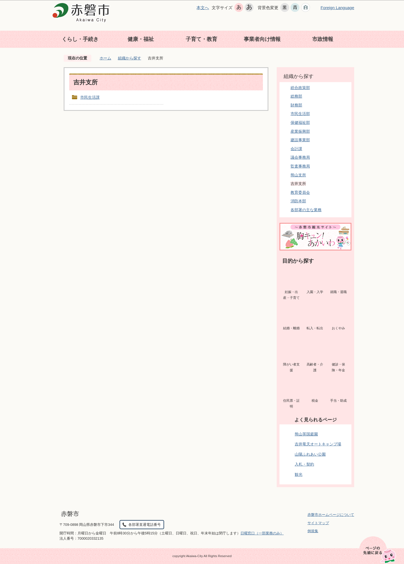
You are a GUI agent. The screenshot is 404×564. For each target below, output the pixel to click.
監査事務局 (300, 166)
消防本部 (298, 201)
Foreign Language (337, 7)
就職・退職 (338, 292)
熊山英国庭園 (306, 434)
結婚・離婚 (291, 328)
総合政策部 (300, 87)
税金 (315, 400)
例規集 (312, 531)
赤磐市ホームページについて (330, 515)
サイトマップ (318, 523)
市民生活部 (300, 113)
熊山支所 (298, 175)
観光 (298, 474)
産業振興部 (300, 131)
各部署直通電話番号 (144, 525)
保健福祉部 (300, 122)
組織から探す (129, 58)
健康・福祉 (141, 39)
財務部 (296, 105)
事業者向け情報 (262, 39)
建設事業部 (300, 140)
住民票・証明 (291, 403)
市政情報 (322, 39)
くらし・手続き (80, 39)
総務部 (296, 96)
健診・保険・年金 (338, 367)
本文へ (202, 7)
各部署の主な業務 (306, 210)
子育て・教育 (201, 39)
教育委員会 (300, 192)
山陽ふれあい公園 (310, 454)
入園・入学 (315, 292)
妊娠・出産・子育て (291, 295)
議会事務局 (300, 157)
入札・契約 (304, 464)
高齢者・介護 (315, 367)
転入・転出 (315, 328)
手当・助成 (338, 400)
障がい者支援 (291, 367)
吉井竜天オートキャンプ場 (318, 444)
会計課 (296, 149)
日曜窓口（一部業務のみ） (262, 533)
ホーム (105, 58)
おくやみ (338, 328)
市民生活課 (90, 97)
